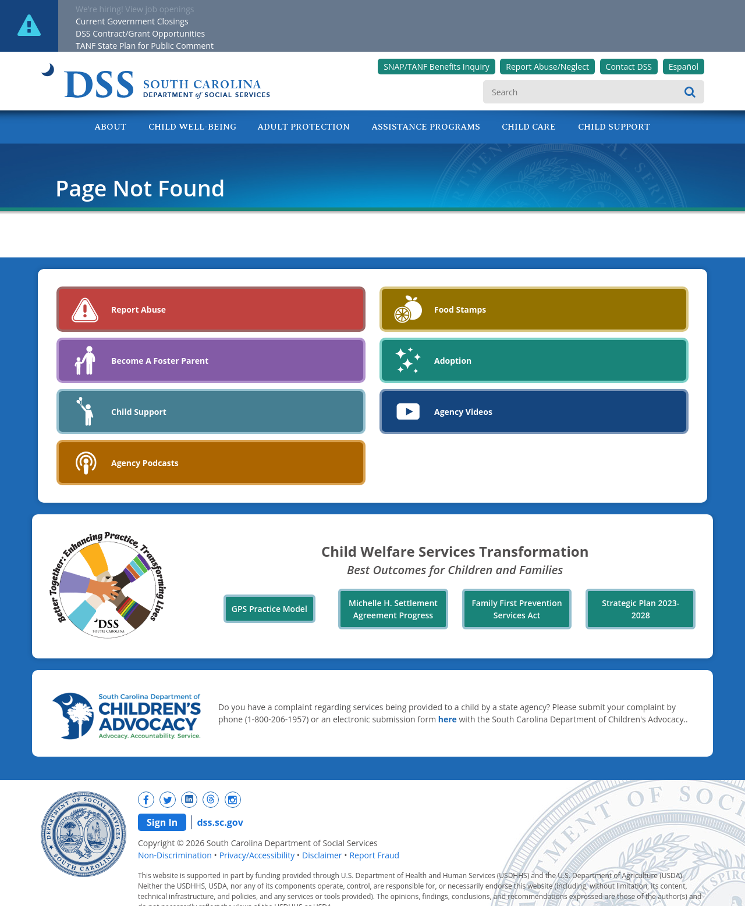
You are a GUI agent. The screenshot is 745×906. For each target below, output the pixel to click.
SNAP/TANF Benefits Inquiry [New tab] (436, 66)
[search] (593, 91)
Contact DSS (629, 66)
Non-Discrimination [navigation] (175, 855)
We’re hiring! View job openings (135, 9)
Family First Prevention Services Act (516, 609)
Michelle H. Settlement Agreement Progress (393, 609)
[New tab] (146, 800)
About (110, 126)
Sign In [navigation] (162, 822)
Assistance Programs (426, 126)
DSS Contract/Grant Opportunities (140, 33)
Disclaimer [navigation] (322, 855)
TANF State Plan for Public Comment (145, 45)
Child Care (529, 126)
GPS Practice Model (269, 608)
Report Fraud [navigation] (374, 855)
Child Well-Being (192, 126)
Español (683, 66)
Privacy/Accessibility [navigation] (257, 855)
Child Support (614, 126)
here (447, 719)
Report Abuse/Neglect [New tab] (547, 66)
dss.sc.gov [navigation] (220, 822)
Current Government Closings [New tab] (132, 21)
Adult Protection (304, 126)
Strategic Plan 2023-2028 (640, 609)
